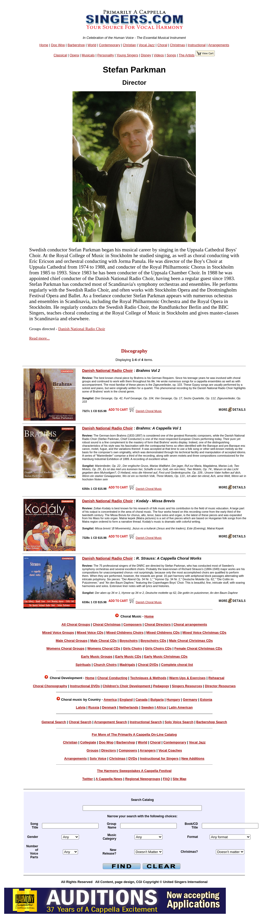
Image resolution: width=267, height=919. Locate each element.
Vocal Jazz (147, 45)
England (126, 700)
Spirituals (83, 665)
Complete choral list (177, 665)
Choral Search (80, 722)
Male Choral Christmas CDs (191, 641)
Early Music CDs (128, 656)
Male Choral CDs (103, 641)
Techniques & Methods (148, 678)
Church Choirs (105, 665)
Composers (132, 624)
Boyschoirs (128, 641)
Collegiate (88, 742)
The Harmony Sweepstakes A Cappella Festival (134, 771)
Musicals (88, 55)
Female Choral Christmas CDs (198, 648)
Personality (105, 55)
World (92, 45)
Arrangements (218, 45)
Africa (161, 707)
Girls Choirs (132, 648)
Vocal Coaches (170, 750)
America (110, 700)
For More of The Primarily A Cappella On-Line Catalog (134, 734)
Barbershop (76, 45)
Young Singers (127, 55)
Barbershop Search (211, 722)
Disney (146, 55)
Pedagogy (161, 686)
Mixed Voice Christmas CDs (204, 632)
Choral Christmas (107, 624)
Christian (129, 45)
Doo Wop (58, 45)
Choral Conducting (112, 678)
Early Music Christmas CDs (165, 656)
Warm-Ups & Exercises (187, 678)
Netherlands (128, 707)
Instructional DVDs (85, 686)
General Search (53, 722)
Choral (162, 45)
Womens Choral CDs (103, 648)
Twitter (87, 779)
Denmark (109, 707)
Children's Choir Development (127, 686)
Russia (93, 707)
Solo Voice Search (179, 722)
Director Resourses (220, 686)
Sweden (147, 707)
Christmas (177, 45)
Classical (60, 55)
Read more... (39, 338)
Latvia (81, 707)
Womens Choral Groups (65, 648)
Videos (159, 55)
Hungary (173, 700)
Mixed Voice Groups (58, 632)
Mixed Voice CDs (90, 632)
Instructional (197, 45)
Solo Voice (98, 758)
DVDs (132, 758)
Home (43, 45)
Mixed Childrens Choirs (124, 632)
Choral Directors (157, 624)
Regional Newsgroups (142, 779)
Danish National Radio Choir (81, 329)
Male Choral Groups (72, 641)
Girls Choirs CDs (158, 648)
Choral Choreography (50, 686)
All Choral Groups (76, 624)
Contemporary (109, 45)
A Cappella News (109, 779)
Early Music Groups (96, 656)
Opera (74, 55)
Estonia (206, 700)
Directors (108, 750)
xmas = (230, 851)
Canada (142, 700)
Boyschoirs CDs (153, 641)
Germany (190, 700)
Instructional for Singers (159, 758)
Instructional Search (146, 722)
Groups (93, 750)
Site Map (179, 779)
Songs (171, 55)
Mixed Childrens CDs (163, 632)
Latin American (181, 707)
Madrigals (127, 665)
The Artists (186, 55)
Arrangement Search (110, 722)
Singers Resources (187, 686)
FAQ (166, 779)
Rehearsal (216, 678)
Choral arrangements (190, 624)
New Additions (192, 758)
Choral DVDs (148, 665)
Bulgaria (157, 700)
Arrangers (148, 750)
